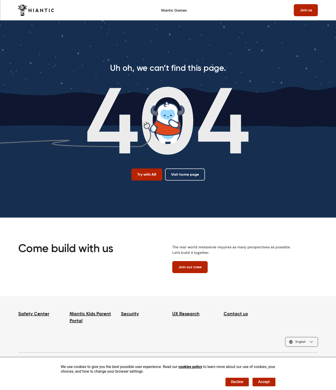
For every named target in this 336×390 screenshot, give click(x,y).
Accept (264, 382)
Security (130, 314)
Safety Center (33, 314)
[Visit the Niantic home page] (36, 10)
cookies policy (190, 367)
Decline (237, 382)
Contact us (236, 314)
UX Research (186, 314)
